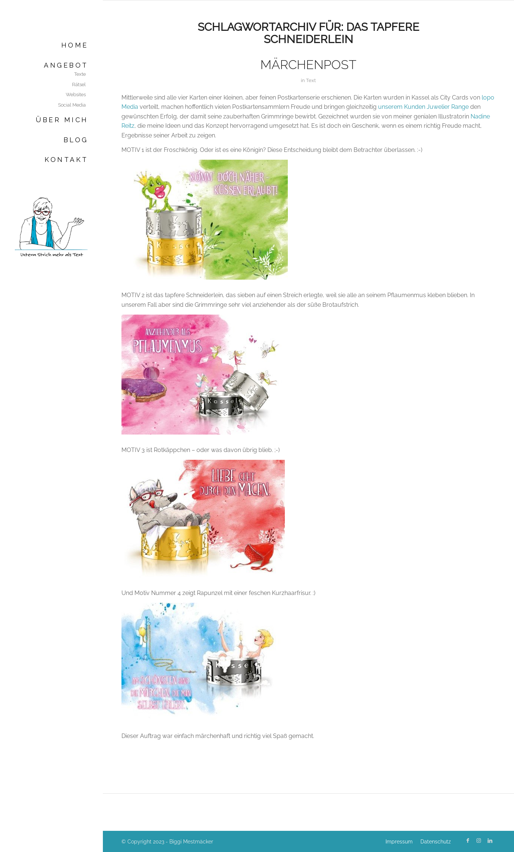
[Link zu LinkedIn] (489, 840)
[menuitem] (51, 45)
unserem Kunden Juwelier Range (423, 106)
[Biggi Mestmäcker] (51, 226)
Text (311, 80)
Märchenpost (308, 64)
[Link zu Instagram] (478, 840)
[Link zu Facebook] (467, 840)
